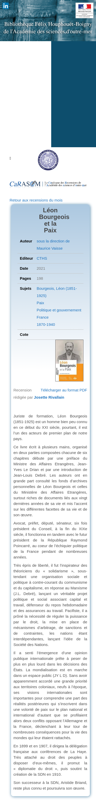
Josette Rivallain (49, 397)
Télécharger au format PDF (64, 390)
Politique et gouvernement (59, 310)
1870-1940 (46, 324)
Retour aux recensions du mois (36, 200)
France (43, 317)
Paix (40, 303)
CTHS (42, 258)
